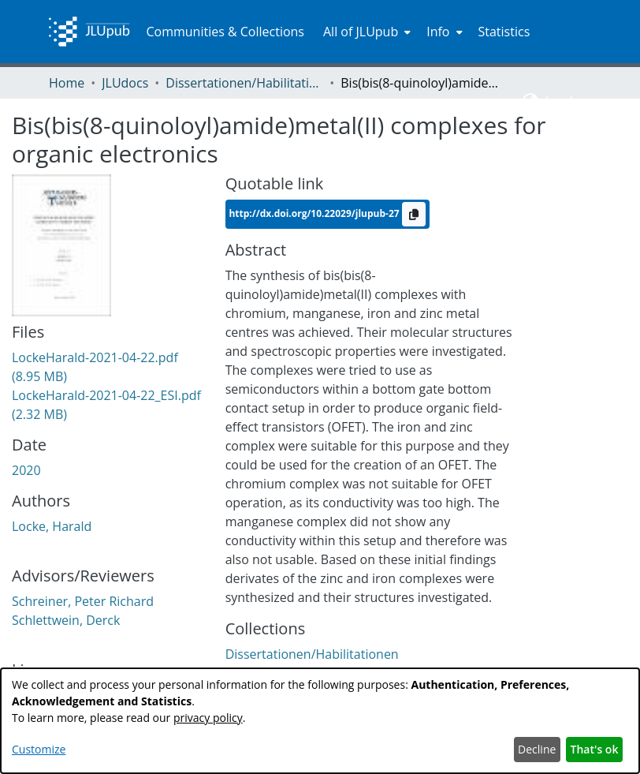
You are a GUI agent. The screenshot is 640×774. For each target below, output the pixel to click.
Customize (38, 749)
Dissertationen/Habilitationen (244, 83)
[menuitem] (365, 31)
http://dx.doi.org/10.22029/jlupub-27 (315, 213)
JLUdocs (125, 83)
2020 (26, 470)
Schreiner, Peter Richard (83, 601)
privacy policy (208, 717)
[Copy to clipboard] (414, 214)
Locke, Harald (51, 526)
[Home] (89, 31)
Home (66, 83)
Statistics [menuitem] (504, 31)
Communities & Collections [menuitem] (225, 31)
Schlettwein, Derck (66, 620)
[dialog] (320, 720)
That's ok (595, 749)
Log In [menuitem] (563, 101)
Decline (537, 749)
